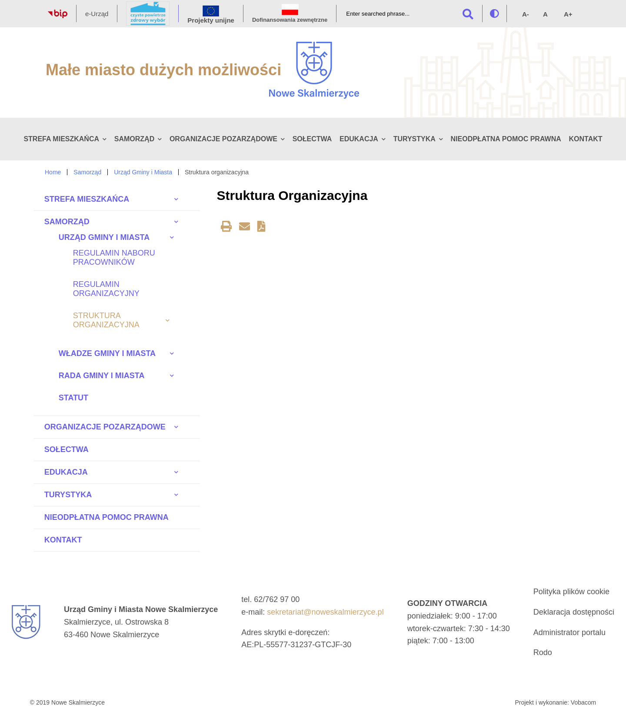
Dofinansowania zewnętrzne (289, 20)
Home (53, 172)
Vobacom (583, 702)
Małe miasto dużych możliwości (163, 70)
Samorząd (134, 139)
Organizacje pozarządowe (223, 139)
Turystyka (414, 139)
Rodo (542, 652)
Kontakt (585, 139)
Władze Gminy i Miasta (107, 353)
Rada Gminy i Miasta (102, 375)
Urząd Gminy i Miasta (143, 172)
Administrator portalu (569, 632)
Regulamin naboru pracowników (114, 257)
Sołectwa (312, 139)
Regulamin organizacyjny (106, 289)
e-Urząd (96, 13)
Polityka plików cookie (571, 591)
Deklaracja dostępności (573, 612)
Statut (73, 397)
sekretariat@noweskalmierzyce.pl (325, 612)
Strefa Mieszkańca (61, 139)
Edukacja (359, 139)
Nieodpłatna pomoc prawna (506, 139)
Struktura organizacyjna (106, 320)
